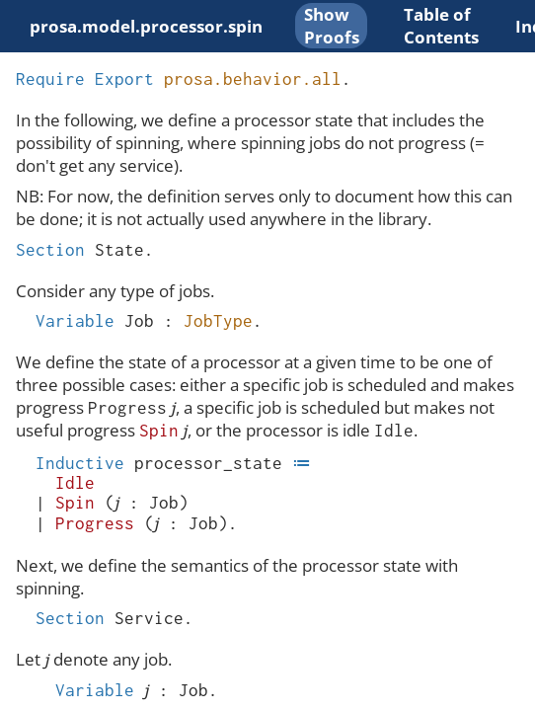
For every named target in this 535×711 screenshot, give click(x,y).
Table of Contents (441, 25)
